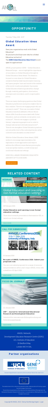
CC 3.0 (42, 372)
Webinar (6, 179)
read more (7, 223)
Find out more (11, 163)
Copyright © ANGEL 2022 (12, 402)
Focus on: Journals (13, 281)
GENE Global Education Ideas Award (22, 60)
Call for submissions (14, 229)
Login (42, 402)
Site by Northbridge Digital (30, 402)
